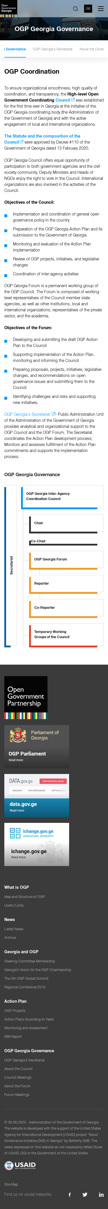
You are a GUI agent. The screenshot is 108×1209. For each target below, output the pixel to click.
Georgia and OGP (21, 951)
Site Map (11, 1185)
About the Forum (17, 1086)
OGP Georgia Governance (25, 49)
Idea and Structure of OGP (24, 897)
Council (63, 100)
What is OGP (16, 887)
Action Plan (15, 1001)
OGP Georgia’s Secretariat (73, 49)
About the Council (18, 1069)
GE (88, 9)
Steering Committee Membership (29, 961)
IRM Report (13, 1037)
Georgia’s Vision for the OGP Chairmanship (37, 970)
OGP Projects (14, 1011)
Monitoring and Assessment (26, 1028)
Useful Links (14, 905)
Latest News (13, 929)
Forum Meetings (16, 1095)
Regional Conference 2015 (25, 987)
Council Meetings (17, 1077)
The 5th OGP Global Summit (26, 979)
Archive (10, 938)
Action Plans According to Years (29, 1019)
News (9, 919)
